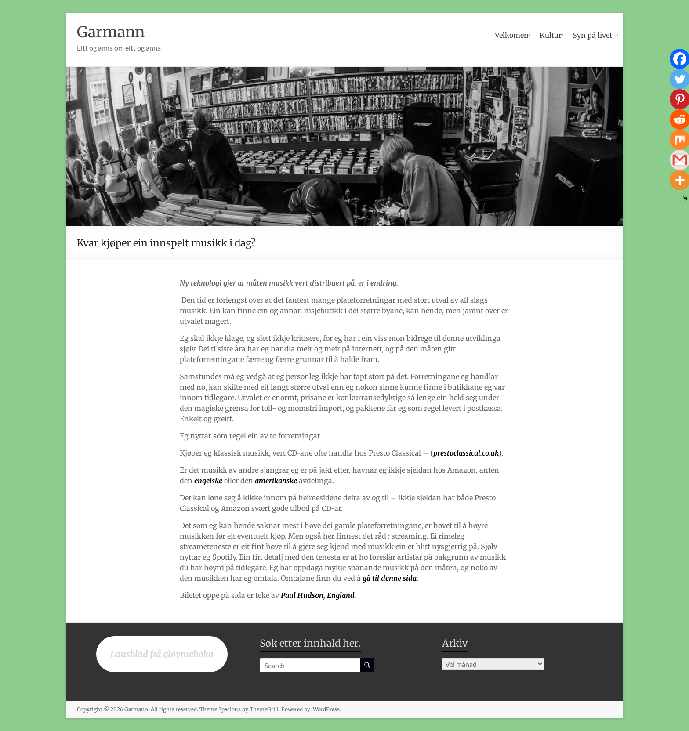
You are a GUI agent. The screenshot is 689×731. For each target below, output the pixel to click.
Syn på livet (592, 35)
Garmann (113, 32)
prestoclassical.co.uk (466, 453)
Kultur (551, 35)
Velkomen (512, 35)
